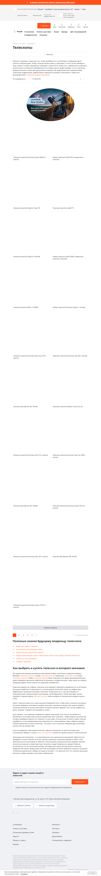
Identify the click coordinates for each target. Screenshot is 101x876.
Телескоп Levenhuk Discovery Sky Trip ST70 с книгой (29, 357)
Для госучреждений (78, 32)
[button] (20, 15)
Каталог (22, 43)
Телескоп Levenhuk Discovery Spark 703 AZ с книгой (29, 606)
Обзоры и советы (19, 840)
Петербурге (49, 9)
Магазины (56, 825)
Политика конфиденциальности (78, 870)
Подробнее (24, 874)
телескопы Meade (40, 678)
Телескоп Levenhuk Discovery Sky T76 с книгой (30, 455)
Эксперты (55, 832)
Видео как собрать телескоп (26, 646)
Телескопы (30, 43)
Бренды (65, 32)
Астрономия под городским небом (29, 649)
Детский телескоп (40, 696)
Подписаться (79, 782)
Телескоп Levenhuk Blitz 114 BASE (25, 307)
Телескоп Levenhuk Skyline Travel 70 (26, 208)
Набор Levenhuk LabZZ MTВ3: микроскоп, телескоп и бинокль (68, 257)
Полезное (43, 35)
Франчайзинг (57, 836)
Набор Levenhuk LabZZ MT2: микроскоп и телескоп (68, 158)
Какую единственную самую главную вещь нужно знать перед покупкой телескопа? (48, 655)
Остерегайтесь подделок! (61, 840)
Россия (19, 32)
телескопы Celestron (20, 678)
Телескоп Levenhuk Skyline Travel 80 (26, 256)
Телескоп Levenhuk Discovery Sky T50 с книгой (30, 556)
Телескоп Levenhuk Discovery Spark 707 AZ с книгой (69, 507)
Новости (16, 836)
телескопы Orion (71, 676)
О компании (29, 32)
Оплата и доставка (44, 32)
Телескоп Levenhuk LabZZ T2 (63, 208)
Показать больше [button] (50, 628)
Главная (15, 43)
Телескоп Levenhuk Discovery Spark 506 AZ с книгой (29, 158)
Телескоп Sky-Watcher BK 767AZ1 (65, 556)
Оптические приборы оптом (23, 832)
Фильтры (50, 54)
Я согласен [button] (92, 873)
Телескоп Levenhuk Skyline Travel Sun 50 (68, 406)
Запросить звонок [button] (23, 805)
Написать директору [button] (46, 805)
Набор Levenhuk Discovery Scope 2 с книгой (69, 307)
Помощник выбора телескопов (37, 75)
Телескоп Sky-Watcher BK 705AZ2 (25, 506)
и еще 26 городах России (62, 9)
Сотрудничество (30, 35)
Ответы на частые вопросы (26, 658)
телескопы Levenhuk (27, 676)
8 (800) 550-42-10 (49, 16)
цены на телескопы (44, 733)
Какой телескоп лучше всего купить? (30, 652)
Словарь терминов (23, 662)
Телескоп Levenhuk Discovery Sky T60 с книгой (70, 356)
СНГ (71, 9)
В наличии (37, 79)
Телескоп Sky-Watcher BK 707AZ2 (25, 406)
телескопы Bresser (48, 676)
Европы (77, 9)
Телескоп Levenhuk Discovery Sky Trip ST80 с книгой (69, 456)
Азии (83, 9)
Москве (40, 9)
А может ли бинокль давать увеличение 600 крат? (52, 2)
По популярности (19, 79)
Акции (56, 32)
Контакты (55, 828)
